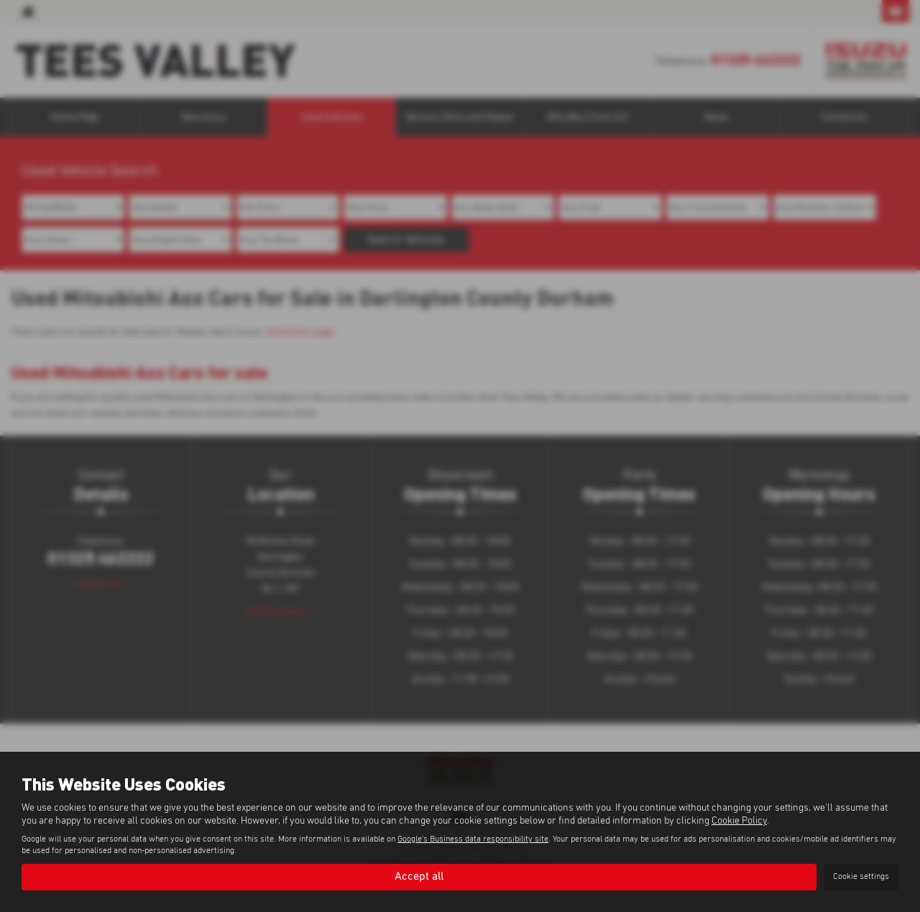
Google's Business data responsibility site (472, 839)
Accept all (419, 877)
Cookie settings (861, 876)
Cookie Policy (739, 821)
